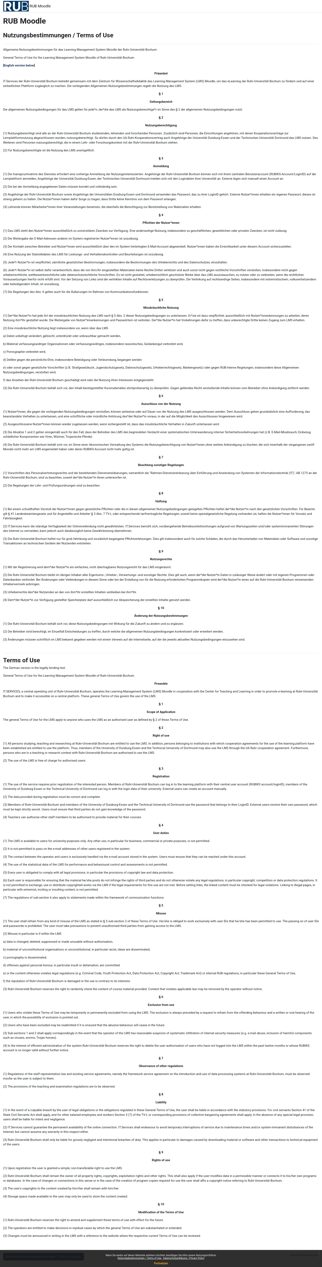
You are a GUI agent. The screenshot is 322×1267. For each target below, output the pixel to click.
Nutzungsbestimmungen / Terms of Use (139, 1258)
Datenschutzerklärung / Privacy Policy (184, 1258)
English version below (19, 65)
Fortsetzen (161, 1263)
